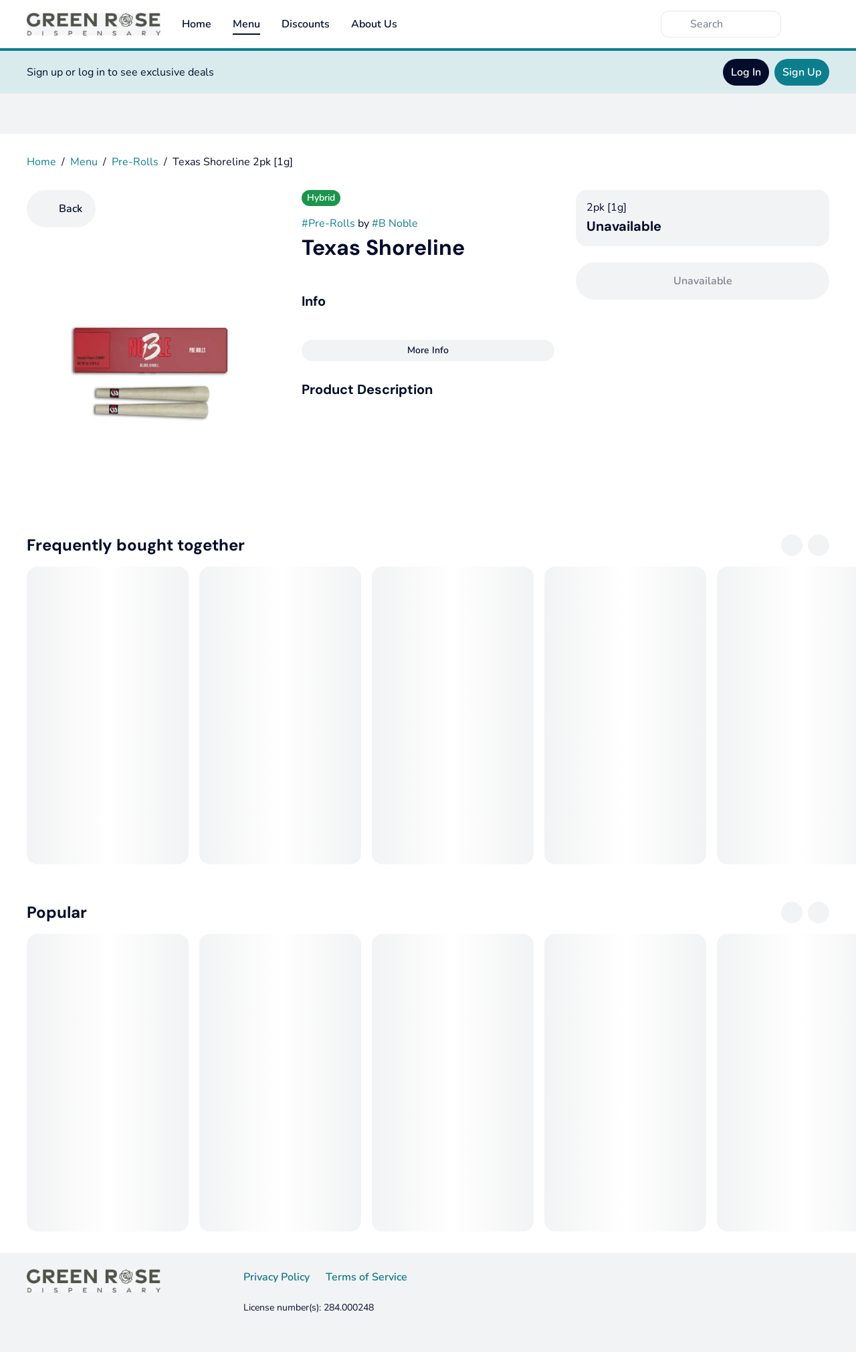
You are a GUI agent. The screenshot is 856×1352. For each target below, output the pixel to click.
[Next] (818, 545)
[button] (428, 389)
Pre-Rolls (135, 162)
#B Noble (395, 223)
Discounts (306, 24)
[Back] (61, 208)
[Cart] (815, 24)
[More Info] (428, 350)
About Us (374, 24)
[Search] (731, 24)
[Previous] (791, 545)
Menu (246, 24)
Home (196, 24)
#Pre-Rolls (328, 223)
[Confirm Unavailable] (702, 281)
